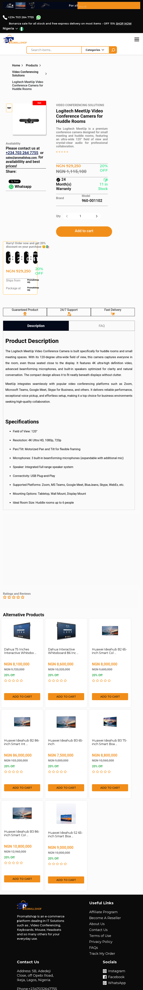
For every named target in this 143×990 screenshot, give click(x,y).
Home (16, 65)
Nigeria (8, 28)
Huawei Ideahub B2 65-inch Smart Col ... (109, 651)
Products (32, 65)
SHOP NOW (124, 23)
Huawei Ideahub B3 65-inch (65, 742)
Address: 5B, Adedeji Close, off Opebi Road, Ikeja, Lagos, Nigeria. (35, 975)
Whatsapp (20, 186)
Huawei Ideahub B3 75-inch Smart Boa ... (109, 742)
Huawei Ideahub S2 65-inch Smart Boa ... (65, 834)
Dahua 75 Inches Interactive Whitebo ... (20, 651)
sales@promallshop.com (21, 157)
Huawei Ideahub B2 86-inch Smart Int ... (21, 742)
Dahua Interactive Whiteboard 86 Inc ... (63, 651)
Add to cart (84, 231)
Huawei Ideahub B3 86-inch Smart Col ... (21, 833)
